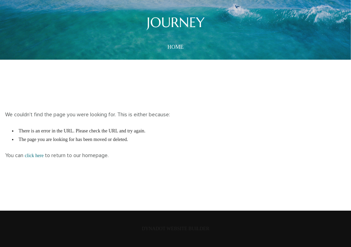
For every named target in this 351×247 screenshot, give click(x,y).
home (175, 47)
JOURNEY (176, 22)
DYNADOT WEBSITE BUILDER (175, 228)
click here (34, 155)
